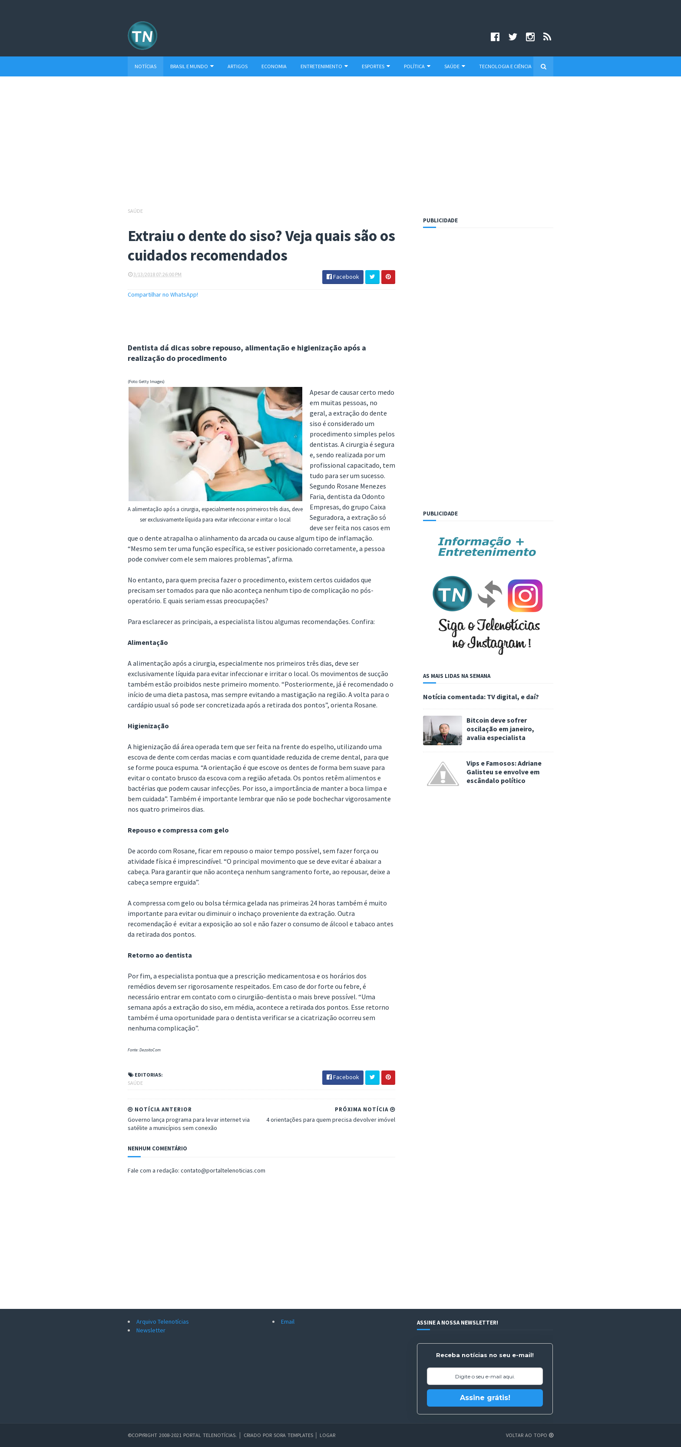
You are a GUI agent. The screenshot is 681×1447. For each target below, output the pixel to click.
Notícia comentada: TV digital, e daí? (481, 696)
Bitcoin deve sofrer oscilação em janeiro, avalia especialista (500, 729)
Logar (327, 1435)
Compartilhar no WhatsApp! (163, 294)
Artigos (238, 66)
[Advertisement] (340, 146)
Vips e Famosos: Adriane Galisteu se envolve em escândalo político (504, 772)
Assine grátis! (485, 1398)
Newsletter (150, 1330)
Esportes (376, 66)
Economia (274, 66)
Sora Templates (293, 1435)
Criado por (259, 1435)
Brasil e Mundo (192, 66)
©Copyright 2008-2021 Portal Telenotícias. (182, 1435)
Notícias (145, 66)
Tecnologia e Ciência (505, 66)
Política (417, 66)
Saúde (454, 66)
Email (287, 1321)
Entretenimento (324, 66)
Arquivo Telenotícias (162, 1321)
